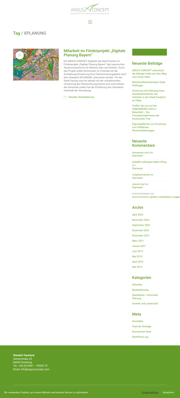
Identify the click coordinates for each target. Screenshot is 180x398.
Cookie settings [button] (150, 392)
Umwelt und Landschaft (145, 303)
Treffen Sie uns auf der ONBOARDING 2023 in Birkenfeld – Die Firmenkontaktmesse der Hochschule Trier (145, 112)
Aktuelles (73, 97)
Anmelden (137, 321)
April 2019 (137, 261)
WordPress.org (140, 336)
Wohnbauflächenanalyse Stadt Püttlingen (148, 84)
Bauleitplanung (86, 97)
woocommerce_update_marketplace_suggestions (149, 196)
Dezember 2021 (140, 230)
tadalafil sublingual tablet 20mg (149, 161)
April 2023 (137, 214)
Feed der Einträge (141, 326)
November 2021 (141, 235)
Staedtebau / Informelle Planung (145, 297)
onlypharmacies (141, 174)
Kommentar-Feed (141, 331)
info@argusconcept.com (35, 369)
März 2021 (138, 240)
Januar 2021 (139, 246)
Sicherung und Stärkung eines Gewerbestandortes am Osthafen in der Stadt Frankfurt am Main (149, 95)
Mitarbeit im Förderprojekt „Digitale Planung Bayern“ (94, 53)
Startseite (137, 155)
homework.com (140, 152)
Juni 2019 (137, 251)
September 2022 (141, 225)
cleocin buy (138, 184)
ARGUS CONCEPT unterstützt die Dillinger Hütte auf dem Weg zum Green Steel (149, 73)
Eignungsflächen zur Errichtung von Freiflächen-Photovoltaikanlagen (149, 127)
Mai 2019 (137, 256)
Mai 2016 (137, 266)
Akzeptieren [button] (168, 392)
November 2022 (141, 219)
